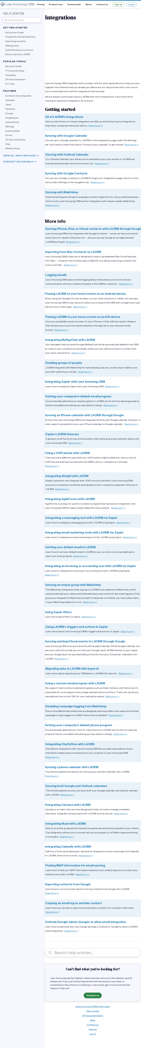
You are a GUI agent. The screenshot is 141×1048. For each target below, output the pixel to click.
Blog (92, 1020)
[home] (17, 4)
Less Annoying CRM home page (92, 1006)
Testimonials (74, 4)
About (88, 4)
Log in (131, 4)
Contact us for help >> (19, 161)
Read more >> (96, 125)
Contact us (102, 4)
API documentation (92, 1015)
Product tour (56, 4)
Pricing (40, 4)
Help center (92, 1011)
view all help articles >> (21, 155)
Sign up (118, 4)
